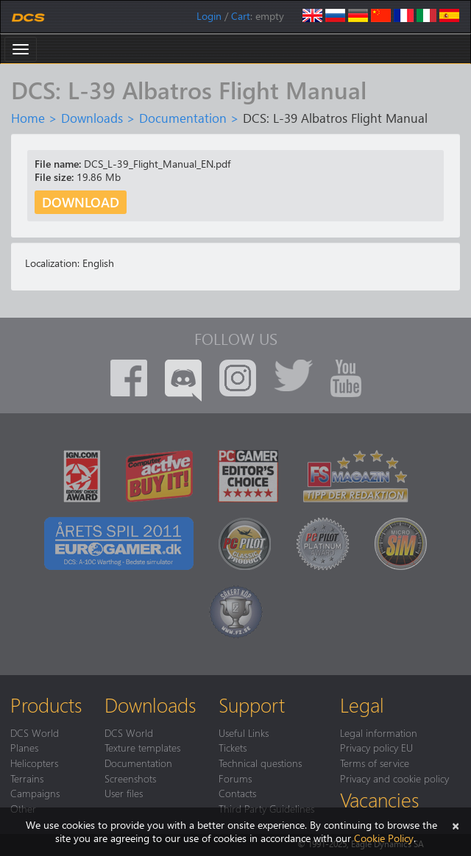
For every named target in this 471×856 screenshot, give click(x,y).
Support (252, 704)
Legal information (378, 732)
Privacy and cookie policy (394, 778)
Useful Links (244, 732)
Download (80, 202)
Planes (24, 747)
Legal (362, 704)
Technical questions (260, 762)
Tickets (233, 747)
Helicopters (34, 762)
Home (28, 118)
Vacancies (379, 799)
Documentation (183, 118)
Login (209, 16)
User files (124, 792)
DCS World (34, 732)
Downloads (92, 118)
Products (46, 704)
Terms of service (374, 762)
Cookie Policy (384, 838)
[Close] (455, 824)
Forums (235, 778)
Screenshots (130, 778)
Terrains (26, 778)
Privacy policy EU (376, 747)
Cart (240, 16)
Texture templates (142, 747)
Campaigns (35, 792)
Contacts (237, 792)
